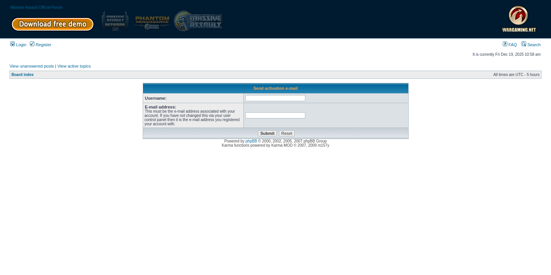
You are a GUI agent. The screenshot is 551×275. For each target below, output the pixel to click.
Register (40, 44)
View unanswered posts (32, 66)
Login (18, 44)
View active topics (74, 66)
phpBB (251, 141)
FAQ (510, 44)
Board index (22, 75)
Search (531, 44)
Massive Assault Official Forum (36, 7)
